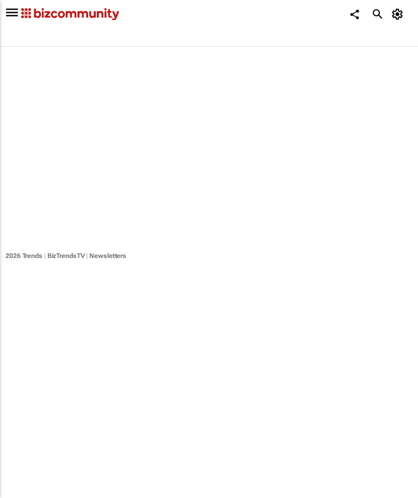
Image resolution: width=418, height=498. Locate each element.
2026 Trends (23, 256)
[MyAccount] (399, 14)
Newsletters (107, 256)
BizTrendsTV (66, 256)
